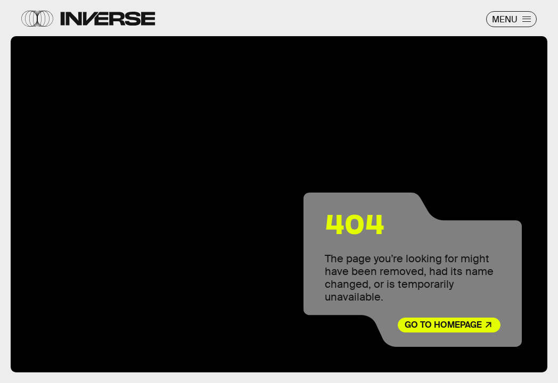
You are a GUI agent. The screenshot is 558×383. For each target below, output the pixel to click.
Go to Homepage (443, 324)
